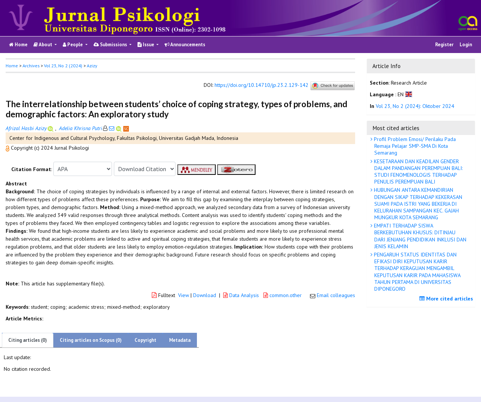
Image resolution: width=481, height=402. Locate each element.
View (183, 295)
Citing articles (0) (27, 340)
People (73, 44)
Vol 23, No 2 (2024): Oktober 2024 (415, 106)
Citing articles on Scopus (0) (91, 340)
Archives (31, 65)
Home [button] (12, 65)
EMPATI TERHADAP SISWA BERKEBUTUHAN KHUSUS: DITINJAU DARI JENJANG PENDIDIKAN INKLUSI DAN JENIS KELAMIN (419, 236)
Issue (146, 44)
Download (204, 295)
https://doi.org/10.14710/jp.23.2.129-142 (262, 85)
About (43, 44)
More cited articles (447, 298)
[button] (8, 147)
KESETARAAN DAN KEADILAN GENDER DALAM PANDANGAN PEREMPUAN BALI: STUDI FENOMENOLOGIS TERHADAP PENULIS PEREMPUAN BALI (417, 171)
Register (444, 44)
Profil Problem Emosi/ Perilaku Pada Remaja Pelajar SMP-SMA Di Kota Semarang (414, 146)
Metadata (180, 340)
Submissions (111, 44)
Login (466, 44)
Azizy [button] (92, 65)
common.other (283, 295)
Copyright (145, 340)
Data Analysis (241, 295)
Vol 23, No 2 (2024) (63, 65)
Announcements (185, 44)
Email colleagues (336, 295)
